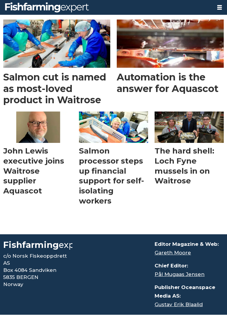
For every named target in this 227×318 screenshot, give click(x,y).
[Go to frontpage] (47, 7)
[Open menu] (219, 7)
